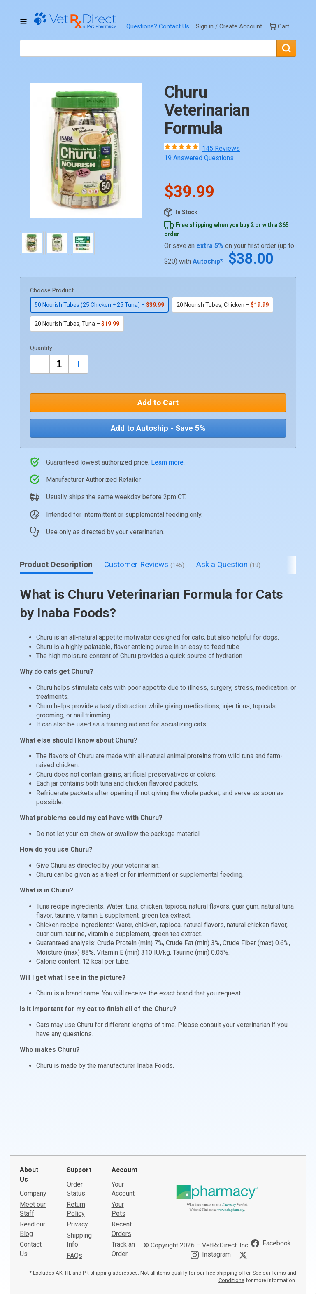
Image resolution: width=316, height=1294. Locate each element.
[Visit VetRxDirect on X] (245, 1193)
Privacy (77, 1162)
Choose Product (52, 290)
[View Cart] (279, 26)
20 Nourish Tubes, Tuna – (77, 323)
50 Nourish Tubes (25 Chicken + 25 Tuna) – (99, 304)
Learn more (167, 462)
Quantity (41, 348)
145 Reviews (221, 148)
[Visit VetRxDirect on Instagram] (211, 1192)
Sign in (205, 26)
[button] (86, 150)
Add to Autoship (158, 428)
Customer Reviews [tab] (144, 564)
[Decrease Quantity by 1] (39, 364)
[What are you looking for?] (148, 48)
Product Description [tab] (56, 564)
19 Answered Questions (199, 158)
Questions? (141, 26)
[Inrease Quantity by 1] (78, 364)
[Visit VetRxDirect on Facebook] (271, 1181)
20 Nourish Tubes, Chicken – (223, 304)
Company (33, 1131)
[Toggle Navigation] (23, 21)
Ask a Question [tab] (228, 564)
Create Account (240, 26)
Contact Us (174, 26)
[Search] (286, 48)
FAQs (74, 1193)
